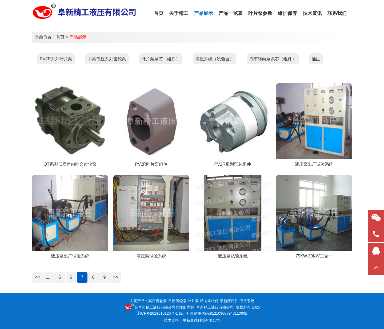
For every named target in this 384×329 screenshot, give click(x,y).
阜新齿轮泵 (177, 301)
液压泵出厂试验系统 (314, 164)
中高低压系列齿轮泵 (107, 59)
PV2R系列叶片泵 (56, 59)
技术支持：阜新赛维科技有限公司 (192, 320)
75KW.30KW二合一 (314, 256)
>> (115, 277)
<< (37, 277)
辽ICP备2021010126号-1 (157, 313)
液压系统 (246, 301)
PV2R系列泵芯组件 (232, 164)
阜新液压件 (229, 301)
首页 (60, 37)
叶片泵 (193, 301)
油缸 (316, 59)
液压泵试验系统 (151, 256)
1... (48, 277)
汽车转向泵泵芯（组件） (272, 59)
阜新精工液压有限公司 (156, 307)
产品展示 (77, 37)
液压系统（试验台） (214, 59)
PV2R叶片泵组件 (151, 164)
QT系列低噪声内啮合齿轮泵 (69, 164)
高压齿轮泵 (157, 301)
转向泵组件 (209, 301)
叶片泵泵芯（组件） (161, 59)
